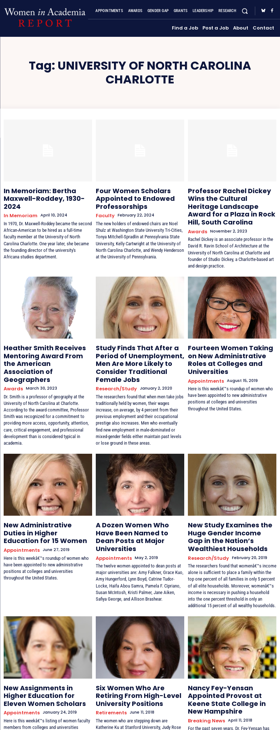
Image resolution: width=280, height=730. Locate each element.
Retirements (110, 668)
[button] (245, 11)
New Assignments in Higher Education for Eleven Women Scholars (44, 654)
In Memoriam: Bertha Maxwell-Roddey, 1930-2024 (46, 193)
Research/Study (114, 358)
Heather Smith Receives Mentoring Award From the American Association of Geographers (41, 341)
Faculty (104, 210)
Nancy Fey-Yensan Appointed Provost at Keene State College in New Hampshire (232, 654)
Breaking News (204, 668)
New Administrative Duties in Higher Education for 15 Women (47, 496)
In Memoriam (18, 204)
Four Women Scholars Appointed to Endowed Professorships (127, 196)
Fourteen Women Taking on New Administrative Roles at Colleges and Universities (227, 338)
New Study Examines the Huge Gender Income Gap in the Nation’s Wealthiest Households (230, 502)
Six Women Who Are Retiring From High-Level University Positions (135, 654)
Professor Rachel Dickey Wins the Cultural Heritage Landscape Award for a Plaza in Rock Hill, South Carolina (231, 199)
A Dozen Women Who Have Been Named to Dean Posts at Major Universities (137, 499)
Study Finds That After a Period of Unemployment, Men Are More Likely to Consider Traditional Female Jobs (139, 341)
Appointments (204, 352)
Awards (196, 216)
